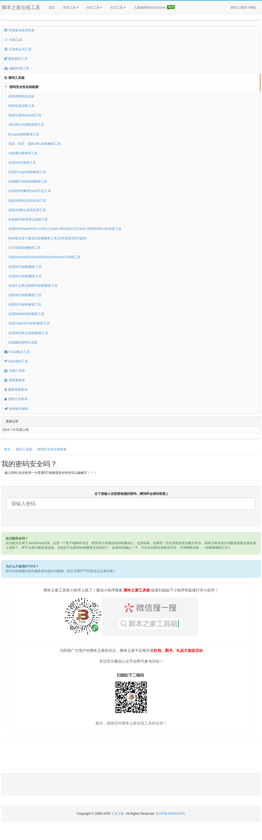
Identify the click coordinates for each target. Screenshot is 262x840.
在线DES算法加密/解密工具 (28, 333)
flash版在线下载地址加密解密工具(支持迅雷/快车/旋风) (47, 238)
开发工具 (70, 7)
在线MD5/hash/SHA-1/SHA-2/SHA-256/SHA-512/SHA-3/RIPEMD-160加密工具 (64, 229)
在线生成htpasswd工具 (24, 115)
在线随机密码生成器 (22, 342)
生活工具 (118, 7)
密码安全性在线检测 (23, 87)
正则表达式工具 (17, 49)
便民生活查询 (15, 399)
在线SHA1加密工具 (22, 162)
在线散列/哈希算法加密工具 (28, 219)
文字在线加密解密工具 (24, 248)
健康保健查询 (15, 389)
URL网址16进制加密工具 (26, 125)
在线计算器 (14, 371)
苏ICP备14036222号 (170, 814)
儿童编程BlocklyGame (154, 8)
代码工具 (13, 40)
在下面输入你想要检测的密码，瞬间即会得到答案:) (131, 494)
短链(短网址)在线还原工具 (27, 210)
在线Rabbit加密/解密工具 (26, 314)
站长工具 (94, 7)
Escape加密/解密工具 (23, 134)
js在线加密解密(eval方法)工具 (29, 191)
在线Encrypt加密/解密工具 (27, 172)
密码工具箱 (14, 78)
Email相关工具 (17, 352)
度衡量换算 (14, 380)
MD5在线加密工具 (21, 106)
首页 (51, 7)
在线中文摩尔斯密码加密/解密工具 (33, 286)
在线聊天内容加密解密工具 (27, 181)
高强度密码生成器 (21, 96)
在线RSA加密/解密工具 (25, 276)
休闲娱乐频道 (16, 409)
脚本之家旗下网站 (243, 7)
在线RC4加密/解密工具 (24, 304)
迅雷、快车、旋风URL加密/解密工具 (34, 144)
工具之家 (117, 814)
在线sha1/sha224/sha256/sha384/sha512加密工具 (44, 257)
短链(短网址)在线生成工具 (27, 200)
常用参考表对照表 (19, 30)
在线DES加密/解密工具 (25, 267)
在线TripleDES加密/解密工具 (29, 323)
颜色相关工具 (16, 59)
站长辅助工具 (16, 361)
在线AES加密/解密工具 (24, 295)
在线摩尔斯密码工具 (22, 153)
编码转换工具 (16, 68)
